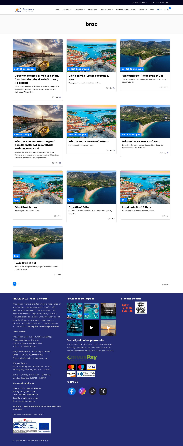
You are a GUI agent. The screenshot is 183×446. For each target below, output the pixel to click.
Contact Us (143, 10)
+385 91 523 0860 (161, 2)
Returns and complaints (24, 401)
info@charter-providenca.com (33, 358)
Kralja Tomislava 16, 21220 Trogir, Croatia (32, 352)
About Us (66, 10)
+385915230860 (36, 355)
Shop (152, 10)
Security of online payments (25, 398)
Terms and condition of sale (25, 395)
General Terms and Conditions (27, 388)
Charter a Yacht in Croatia (125, 10)
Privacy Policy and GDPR (24, 391)
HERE (40, 415)
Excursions (79, 10)
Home (57, 10)
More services (106, 10)
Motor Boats (92, 10)
